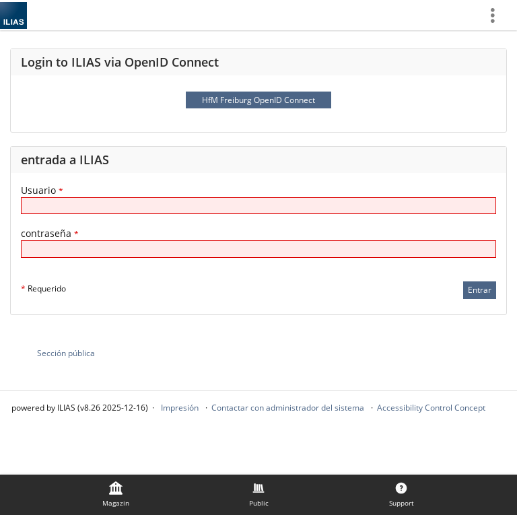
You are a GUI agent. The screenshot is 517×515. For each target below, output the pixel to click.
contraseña (50, 233)
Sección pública (66, 353)
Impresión (180, 407)
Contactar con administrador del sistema (287, 407)
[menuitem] (497, 15)
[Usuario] (258, 205)
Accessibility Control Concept (431, 407)
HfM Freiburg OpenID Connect (258, 100)
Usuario (42, 190)
